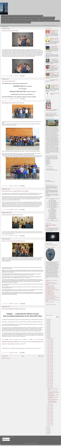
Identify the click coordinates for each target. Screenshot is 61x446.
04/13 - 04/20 (50, 405)
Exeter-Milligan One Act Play (50, 293)
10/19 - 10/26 (50, 352)
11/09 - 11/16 (50, 348)
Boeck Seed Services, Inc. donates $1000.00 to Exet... (53, 395)
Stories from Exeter (26, 20)
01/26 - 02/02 (50, 420)
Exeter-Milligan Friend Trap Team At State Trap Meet (13, 102)
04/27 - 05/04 (50, 387)
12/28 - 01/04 (50, 338)
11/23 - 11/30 (50, 345)
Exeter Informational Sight (50, 285)
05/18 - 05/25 (50, 383)
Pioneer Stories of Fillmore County (51, 244)
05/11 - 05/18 (50, 384)
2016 (48, 334)
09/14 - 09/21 (50, 359)
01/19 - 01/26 (50, 422)
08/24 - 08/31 (50, 363)
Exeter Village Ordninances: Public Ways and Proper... (44, 17)
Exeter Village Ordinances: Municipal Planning (34, 15)
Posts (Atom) (8, 358)
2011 (48, 429)
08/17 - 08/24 (50, 365)
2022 (48, 326)
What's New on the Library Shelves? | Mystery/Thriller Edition (54, 39)
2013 (48, 426)
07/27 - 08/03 (50, 369)
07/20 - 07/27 (50, 370)
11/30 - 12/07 (50, 344)
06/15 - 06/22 (50, 377)
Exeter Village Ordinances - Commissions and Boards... (11, 20)
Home (3, 15)
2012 (48, 428)
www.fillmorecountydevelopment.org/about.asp (10, 341)
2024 (48, 323)
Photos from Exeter (35, 20)
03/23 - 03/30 (50, 409)
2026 (48, 320)
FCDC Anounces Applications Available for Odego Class (13, 308)
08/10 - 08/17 (50, 366)
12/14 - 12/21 (50, 341)
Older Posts (40, 356)
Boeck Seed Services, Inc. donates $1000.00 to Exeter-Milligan (15, 191)
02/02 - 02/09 (50, 419)
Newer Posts (4, 356)
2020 (48, 329)
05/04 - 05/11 (50, 386)
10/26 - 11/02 (50, 351)
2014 (48, 337)
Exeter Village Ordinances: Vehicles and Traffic (29, 19)
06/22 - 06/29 (50, 376)
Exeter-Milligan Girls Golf (50, 292)
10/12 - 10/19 (50, 354)
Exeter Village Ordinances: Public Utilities (26, 17)
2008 (48, 433)
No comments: (15, 75)
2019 (48, 330)
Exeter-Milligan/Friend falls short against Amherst (54, 47)
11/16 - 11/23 (50, 347)
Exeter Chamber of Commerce (50, 282)
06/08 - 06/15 (50, 379)
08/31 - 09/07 (50, 362)
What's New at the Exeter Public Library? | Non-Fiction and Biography (54, 86)
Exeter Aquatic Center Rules (7, 22)
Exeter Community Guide (54, 20)
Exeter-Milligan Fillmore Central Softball (52, 289)
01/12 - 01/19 (50, 423)
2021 (48, 327)
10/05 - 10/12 (50, 355)
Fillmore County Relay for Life (50, 298)
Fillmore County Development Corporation (52, 297)
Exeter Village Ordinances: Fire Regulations (9, 17)
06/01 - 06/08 (50, 380)
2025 (48, 322)
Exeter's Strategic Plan (44, 20)
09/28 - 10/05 (50, 356)
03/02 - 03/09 (50, 413)
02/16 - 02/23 (50, 416)
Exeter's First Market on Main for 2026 (54, 66)
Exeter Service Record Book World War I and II (22, 22)
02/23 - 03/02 (50, 415)
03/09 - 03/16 (50, 412)
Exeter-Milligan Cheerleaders (50, 288)
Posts (3, 438)
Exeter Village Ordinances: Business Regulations (10, 19)
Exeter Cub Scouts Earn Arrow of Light (10, 30)
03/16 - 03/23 (50, 411)
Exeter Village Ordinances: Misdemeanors (46, 19)
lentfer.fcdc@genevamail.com (36, 341)
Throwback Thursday (49, 53)
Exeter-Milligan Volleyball (50, 294)
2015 (48, 336)
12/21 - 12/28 (50, 340)
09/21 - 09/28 (50, 358)
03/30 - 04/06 (50, 408)
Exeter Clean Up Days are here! (8, 81)
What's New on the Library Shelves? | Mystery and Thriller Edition (54, 31)
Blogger (36, 443)
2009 (48, 432)
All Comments (5, 440)
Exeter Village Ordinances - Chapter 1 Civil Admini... (15, 15)
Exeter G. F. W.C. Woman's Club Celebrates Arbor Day (13, 241)
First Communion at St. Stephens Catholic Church (12, 214)
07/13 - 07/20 (50, 372)
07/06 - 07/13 (50, 373)
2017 (48, 333)
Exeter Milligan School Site (50, 287)
